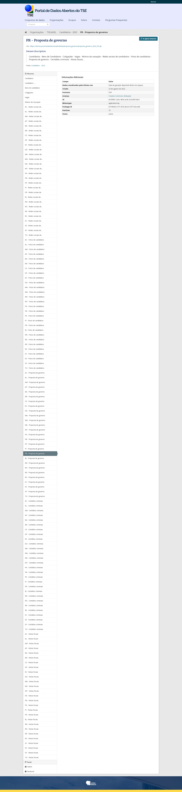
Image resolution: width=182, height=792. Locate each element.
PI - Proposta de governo (34, 449)
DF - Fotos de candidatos (34, 273)
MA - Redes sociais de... (34, 154)
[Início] (26, 32)
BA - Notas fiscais (31, 653)
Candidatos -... (30, 83)
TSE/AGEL (51, 32)
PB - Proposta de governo (35, 439)
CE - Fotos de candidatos (34, 268)
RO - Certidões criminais (34, 601)
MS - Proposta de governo (35, 425)
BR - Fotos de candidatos (34, 263)
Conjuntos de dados (35, 20)
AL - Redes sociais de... (33, 111)
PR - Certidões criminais (34, 586)
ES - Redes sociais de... (33, 145)
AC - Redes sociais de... (33, 107)
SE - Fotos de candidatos (34, 358)
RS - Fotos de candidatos (34, 349)
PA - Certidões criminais (34, 567)
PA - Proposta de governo (35, 434)
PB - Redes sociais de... (33, 178)
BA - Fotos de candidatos (34, 259)
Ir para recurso (148, 39)
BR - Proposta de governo (35, 396)
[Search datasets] (38, 24)
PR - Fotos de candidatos (34, 325)
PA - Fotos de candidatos (34, 306)
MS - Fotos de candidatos (34, 297)
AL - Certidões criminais (34, 506)
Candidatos (29, 78)
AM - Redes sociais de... (34, 116)
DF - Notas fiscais (31, 667)
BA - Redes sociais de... (33, 126)
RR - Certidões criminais (34, 605)
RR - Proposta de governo (35, 472)
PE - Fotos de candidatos (34, 316)
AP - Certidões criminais (34, 515)
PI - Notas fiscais (31, 710)
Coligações (29, 93)
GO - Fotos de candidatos (34, 282)
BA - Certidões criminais (34, 520)
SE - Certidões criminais (34, 620)
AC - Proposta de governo (35, 373)
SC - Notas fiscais (31, 743)
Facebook (29, 771)
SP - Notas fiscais (31, 753)
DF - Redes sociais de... (33, 140)
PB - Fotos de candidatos (34, 311)
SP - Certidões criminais (34, 624)
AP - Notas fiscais (31, 648)
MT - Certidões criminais (34, 563)
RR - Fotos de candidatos (34, 344)
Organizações (56, 20)
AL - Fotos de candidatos (34, 244)
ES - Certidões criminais (34, 539)
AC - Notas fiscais (31, 634)
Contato (96, 20)
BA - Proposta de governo (35, 392)
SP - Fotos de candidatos (34, 363)
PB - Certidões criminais (34, 572)
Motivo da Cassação (32, 102)
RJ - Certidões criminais (33, 591)
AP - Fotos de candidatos (34, 254)
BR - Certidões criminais (34, 525)
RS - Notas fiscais (31, 738)
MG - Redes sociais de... (34, 159)
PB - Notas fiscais (31, 700)
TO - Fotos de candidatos (34, 368)
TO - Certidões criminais (34, 629)
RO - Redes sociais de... (33, 206)
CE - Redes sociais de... (33, 135)
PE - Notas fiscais (31, 705)
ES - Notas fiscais (31, 672)
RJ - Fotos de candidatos (34, 330)
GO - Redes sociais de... (33, 149)
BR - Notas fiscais (31, 658)
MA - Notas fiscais (32, 681)
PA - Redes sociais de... (33, 173)
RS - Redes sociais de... (33, 216)
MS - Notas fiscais (32, 686)
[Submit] (48, 24)
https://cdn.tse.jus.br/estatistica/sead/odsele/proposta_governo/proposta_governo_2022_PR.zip (66, 46)
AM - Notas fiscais (32, 643)
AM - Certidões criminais (34, 510)
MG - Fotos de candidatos (35, 292)
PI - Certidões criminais (33, 582)
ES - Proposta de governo (34, 406)
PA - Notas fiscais (31, 696)
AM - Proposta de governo (35, 382)
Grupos (72, 20)
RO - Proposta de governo (35, 468)
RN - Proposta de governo (35, 463)
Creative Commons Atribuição (120, 96)
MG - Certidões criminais (34, 553)
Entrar (153, 2)
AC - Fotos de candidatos (34, 240)
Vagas (27, 97)
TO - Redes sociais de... (33, 235)
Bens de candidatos (32, 88)
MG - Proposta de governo (35, 420)
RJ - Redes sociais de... (33, 197)
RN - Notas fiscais (32, 724)
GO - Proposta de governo (35, 411)
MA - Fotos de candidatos (34, 287)
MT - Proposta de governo (35, 430)
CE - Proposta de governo (34, 401)
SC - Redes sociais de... (33, 221)
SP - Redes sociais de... (33, 230)
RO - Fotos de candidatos (34, 339)
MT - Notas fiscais (32, 691)
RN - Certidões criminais (34, 596)
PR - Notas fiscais (31, 715)
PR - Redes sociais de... (33, 192)
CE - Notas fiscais (31, 662)
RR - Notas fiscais (31, 734)
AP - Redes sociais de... (33, 121)
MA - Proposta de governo (35, 415)
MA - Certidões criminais (34, 548)
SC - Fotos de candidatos (34, 354)
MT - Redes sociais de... (34, 168)
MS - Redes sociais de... (33, 164)
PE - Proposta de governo (34, 444)
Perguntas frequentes (116, 20)
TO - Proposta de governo (35, 496)
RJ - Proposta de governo (34, 458)
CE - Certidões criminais (34, 529)
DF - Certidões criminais (34, 534)
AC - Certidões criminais (34, 501)
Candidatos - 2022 (68, 32)
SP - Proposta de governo (34, 491)
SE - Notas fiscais (31, 748)
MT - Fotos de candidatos (34, 301)
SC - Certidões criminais (34, 615)
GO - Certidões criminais (34, 544)
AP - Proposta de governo (35, 387)
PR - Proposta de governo (94, 32)
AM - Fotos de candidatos (34, 249)
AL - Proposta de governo (34, 377)
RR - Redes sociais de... (33, 211)
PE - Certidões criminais (34, 577)
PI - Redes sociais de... (33, 187)
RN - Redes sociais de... (33, 202)
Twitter (28, 767)
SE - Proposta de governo (34, 487)
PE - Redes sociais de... (33, 183)
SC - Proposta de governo (34, 482)
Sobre (84, 20)
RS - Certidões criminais (34, 610)
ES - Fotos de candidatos (34, 278)
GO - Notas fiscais (32, 677)
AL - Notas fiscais (31, 639)
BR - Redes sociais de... (33, 130)
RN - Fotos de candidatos (34, 335)
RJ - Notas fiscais (31, 719)
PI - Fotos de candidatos (34, 320)
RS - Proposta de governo (34, 477)
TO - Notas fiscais (32, 757)
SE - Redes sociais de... (33, 225)
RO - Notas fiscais (32, 729)
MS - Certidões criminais (34, 558)
